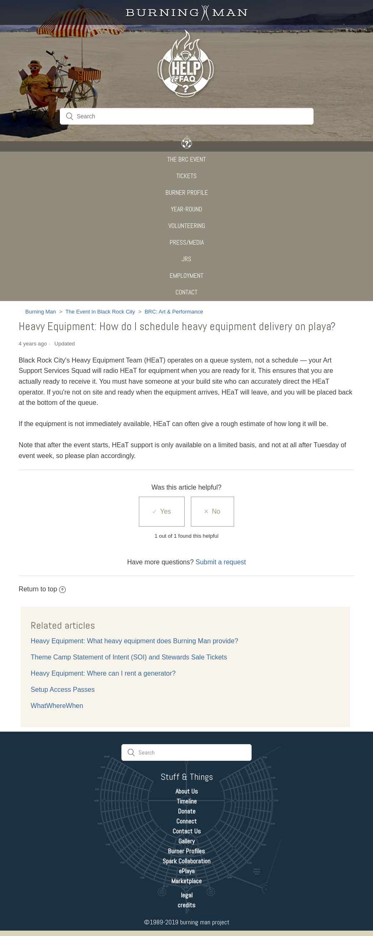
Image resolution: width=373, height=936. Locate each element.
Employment (186, 275)
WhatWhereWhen (57, 705)
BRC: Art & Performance (174, 312)
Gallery (186, 841)
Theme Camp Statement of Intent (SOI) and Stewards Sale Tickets (129, 657)
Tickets (186, 176)
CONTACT (186, 292)
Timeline (187, 801)
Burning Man (40, 312)
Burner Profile (187, 192)
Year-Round (186, 209)
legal (187, 895)
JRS (186, 259)
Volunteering (186, 225)
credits (186, 905)
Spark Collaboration (186, 861)
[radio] (162, 512)
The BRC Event (186, 159)
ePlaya (187, 871)
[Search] (187, 116)
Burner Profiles (186, 851)
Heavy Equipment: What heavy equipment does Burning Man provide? (134, 640)
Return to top (42, 589)
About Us (186, 791)
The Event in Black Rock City (100, 312)
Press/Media (187, 242)
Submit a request (220, 562)
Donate (186, 811)
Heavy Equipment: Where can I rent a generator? (103, 673)
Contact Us (187, 831)
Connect (186, 821)
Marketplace (186, 881)
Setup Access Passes (63, 689)
